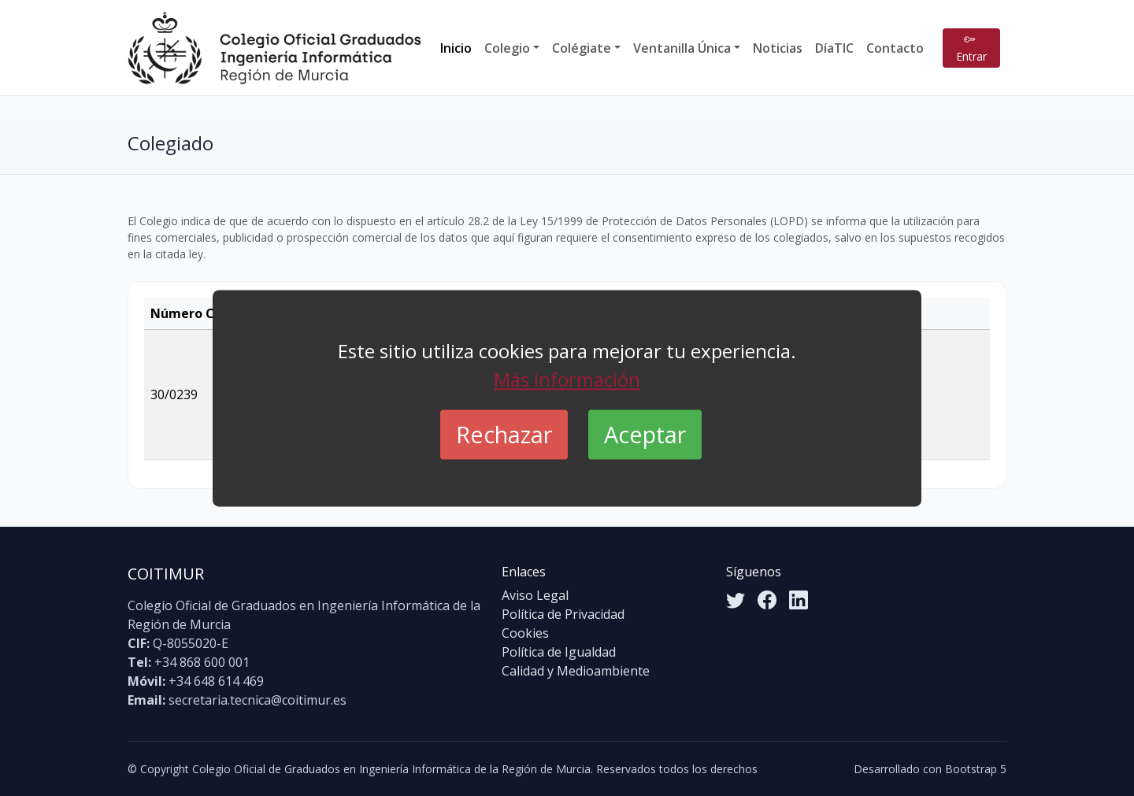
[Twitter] (735, 600)
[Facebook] (767, 600)
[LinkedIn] (798, 600)
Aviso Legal (535, 595)
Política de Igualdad (559, 652)
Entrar (971, 48)
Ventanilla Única (682, 48)
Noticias (777, 48)
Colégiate (581, 48)
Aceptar (645, 434)
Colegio (507, 48)
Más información (567, 379)
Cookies (525, 633)
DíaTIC (834, 48)
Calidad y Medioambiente (576, 670)
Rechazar (504, 434)
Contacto (895, 48)
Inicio (456, 48)
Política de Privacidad (563, 614)
